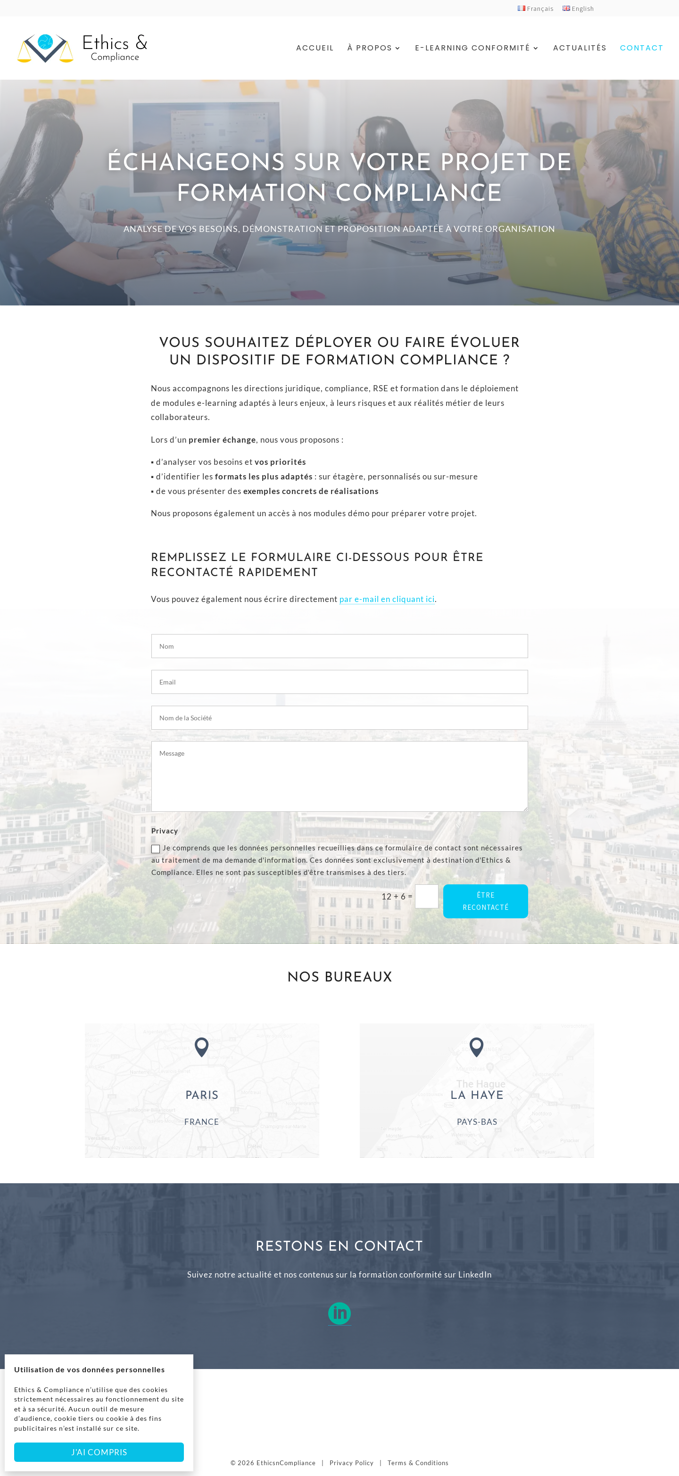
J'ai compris (99, 1452)
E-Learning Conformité (472, 49)
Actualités (580, 49)
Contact (642, 49)
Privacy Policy (352, 1463)
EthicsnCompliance (286, 1463)
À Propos (369, 49)
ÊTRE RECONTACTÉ (486, 901)
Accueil (315, 49)
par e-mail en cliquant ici (387, 599)
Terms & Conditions (418, 1463)
